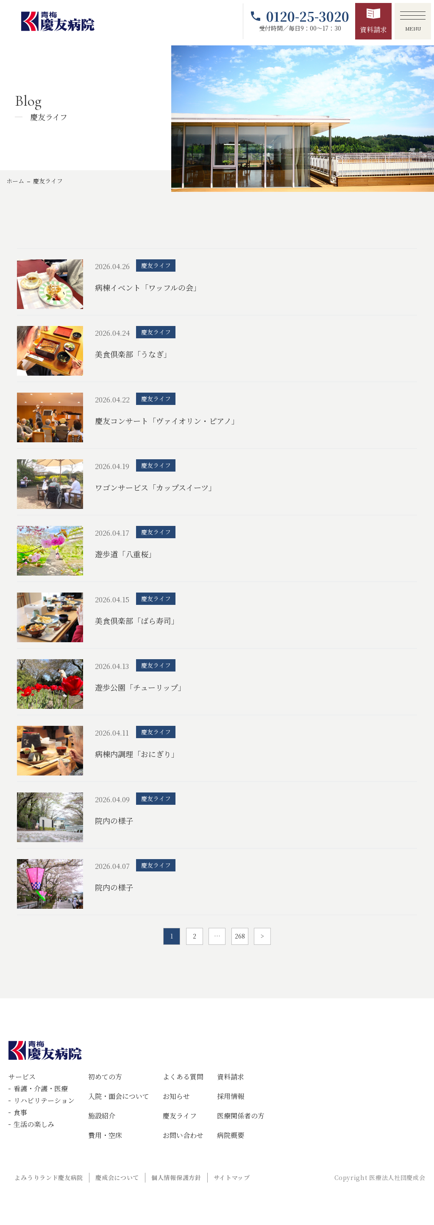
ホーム (15, 181)
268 (240, 936)
